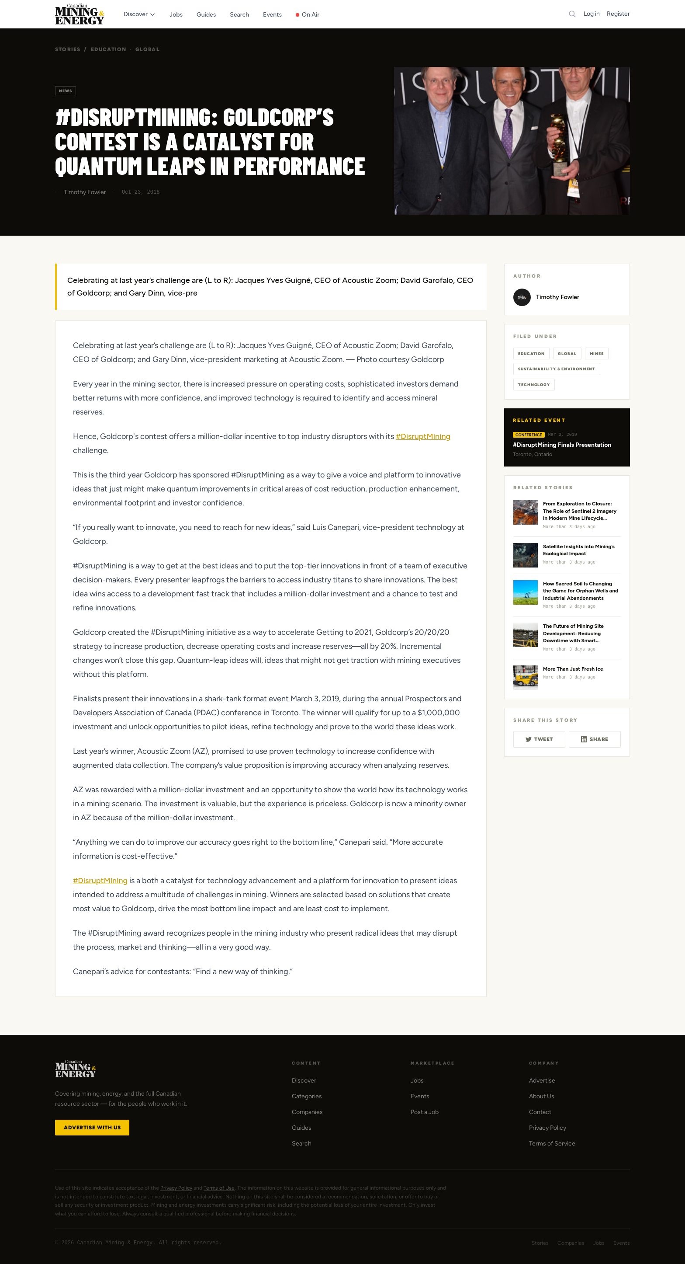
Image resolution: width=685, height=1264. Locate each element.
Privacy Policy (547, 1128)
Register (618, 13)
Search (301, 1143)
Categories (307, 1096)
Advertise (542, 1080)
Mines (597, 353)
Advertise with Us (92, 1128)
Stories (67, 49)
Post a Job (425, 1112)
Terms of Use (219, 1188)
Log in (592, 13)
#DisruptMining (423, 436)
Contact (540, 1112)
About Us (541, 1096)
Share (595, 739)
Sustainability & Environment (556, 368)
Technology (534, 384)
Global (147, 49)
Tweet (539, 739)
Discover (304, 1080)
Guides (301, 1128)
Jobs (417, 1080)
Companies (307, 1112)
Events (420, 1096)
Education (109, 49)
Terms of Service (552, 1143)
